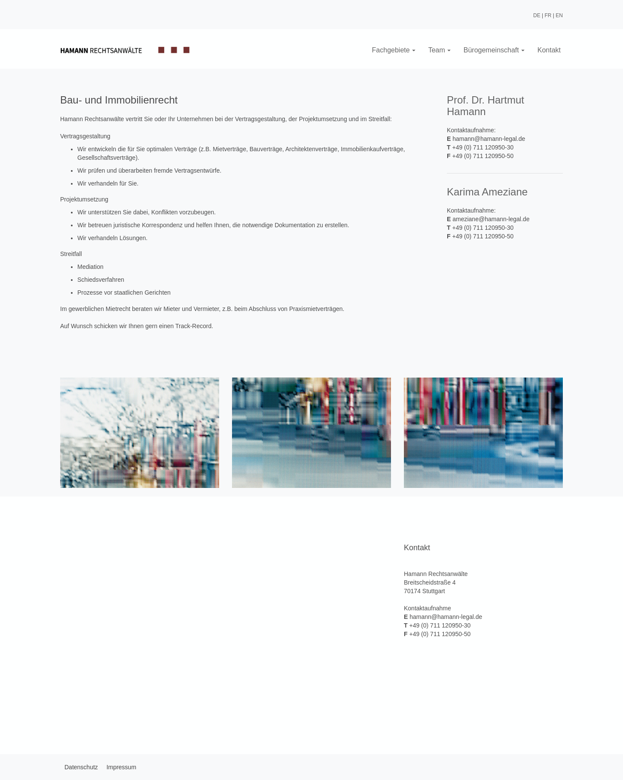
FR (548, 15)
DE (537, 15)
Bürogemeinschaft (494, 50)
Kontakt (549, 50)
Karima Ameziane (487, 192)
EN (559, 15)
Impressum (121, 767)
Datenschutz (81, 767)
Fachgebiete (393, 50)
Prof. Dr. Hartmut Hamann (485, 105)
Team (439, 50)
